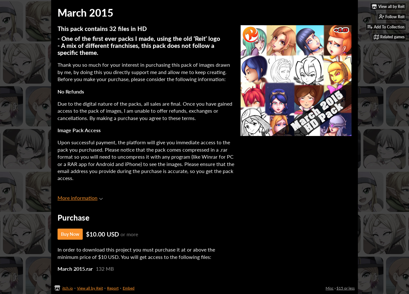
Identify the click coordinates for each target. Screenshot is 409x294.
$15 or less (345, 288)
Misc (330, 288)
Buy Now (70, 234)
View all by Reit (90, 288)
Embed (129, 288)
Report (113, 288)
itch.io (67, 288)
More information (80, 198)
